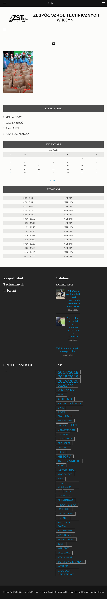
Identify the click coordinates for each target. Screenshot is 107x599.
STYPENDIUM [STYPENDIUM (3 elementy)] (64, 535)
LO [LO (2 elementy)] (59, 491)
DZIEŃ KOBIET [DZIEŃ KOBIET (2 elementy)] (64, 443)
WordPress (99, 592)
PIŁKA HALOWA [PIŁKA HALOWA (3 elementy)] (65, 500)
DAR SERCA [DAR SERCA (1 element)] (62, 425)
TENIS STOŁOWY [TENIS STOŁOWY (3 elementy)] (66, 539)
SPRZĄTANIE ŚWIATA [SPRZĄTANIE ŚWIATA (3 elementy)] (64, 524)
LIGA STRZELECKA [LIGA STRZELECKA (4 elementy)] (64, 485)
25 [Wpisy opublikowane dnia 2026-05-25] (10, 172)
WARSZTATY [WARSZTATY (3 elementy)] (64, 548)
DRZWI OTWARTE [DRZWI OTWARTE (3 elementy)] (66, 430)
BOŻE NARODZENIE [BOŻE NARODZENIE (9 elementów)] (67, 414)
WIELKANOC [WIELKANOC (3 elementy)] (64, 553)
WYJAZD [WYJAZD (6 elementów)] (63, 566)
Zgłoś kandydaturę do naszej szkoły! (67, 350)
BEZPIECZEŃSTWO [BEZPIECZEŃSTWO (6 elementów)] (69, 403)
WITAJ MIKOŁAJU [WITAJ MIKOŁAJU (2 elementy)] (65, 557)
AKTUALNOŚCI (13, 117)
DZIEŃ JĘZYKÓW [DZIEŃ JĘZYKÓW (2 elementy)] (65, 439)
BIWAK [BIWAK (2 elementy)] (61, 408)
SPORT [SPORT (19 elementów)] (63, 518)
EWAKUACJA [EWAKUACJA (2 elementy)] (63, 447)
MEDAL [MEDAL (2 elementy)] (68, 491)
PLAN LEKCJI (12, 128)
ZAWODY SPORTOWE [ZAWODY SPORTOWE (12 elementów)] (66, 572)
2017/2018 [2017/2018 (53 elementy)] (68, 372)
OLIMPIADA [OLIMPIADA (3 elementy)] (64, 495)
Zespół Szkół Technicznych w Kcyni (36, 592)
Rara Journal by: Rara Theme (67, 592)
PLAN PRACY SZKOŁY (17, 133)
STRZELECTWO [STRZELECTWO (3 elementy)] (65, 530)
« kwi (52, 180)
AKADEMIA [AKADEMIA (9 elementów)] (65, 399)
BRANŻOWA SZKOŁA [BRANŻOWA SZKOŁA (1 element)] (65, 420)
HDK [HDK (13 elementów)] (61, 452)
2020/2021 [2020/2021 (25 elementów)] (67, 385)
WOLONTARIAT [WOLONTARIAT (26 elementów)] (70, 562)
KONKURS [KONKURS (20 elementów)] (66, 470)
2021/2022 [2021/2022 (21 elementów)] (66, 390)
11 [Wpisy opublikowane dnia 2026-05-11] (10, 165)
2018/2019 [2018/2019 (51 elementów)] (68, 377)
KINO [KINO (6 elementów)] (61, 465)
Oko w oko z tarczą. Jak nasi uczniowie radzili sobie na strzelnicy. (73, 327)
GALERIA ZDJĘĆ (14, 122)
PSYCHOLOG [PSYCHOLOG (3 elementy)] (64, 509)
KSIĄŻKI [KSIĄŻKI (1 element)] (60, 479)
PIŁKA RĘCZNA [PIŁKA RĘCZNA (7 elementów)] (67, 504)
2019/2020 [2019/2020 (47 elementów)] (68, 381)
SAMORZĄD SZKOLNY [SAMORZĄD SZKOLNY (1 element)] (65, 513)
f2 (53, 43)
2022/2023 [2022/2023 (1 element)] (61, 394)
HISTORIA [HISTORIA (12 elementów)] (64, 456)
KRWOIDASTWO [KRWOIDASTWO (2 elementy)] (65, 474)
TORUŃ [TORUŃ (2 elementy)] (61, 544)
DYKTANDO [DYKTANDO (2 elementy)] (63, 434)
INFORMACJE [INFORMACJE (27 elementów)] (69, 461)
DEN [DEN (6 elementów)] (74, 424)
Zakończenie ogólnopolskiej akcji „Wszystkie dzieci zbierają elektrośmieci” (74, 299)
